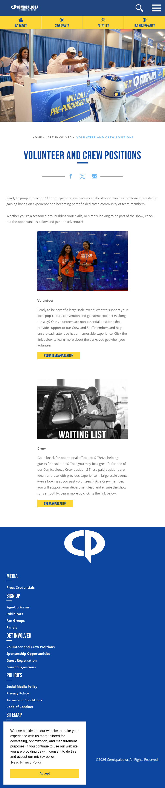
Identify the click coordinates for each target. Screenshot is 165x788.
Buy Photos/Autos (144, 22)
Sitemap (14, 715)
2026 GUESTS (62, 22)
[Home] (22, 8)
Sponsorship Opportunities (28, 653)
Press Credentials (20, 587)
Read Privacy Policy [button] (26, 762)
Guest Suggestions (21, 667)
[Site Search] (139, 8)
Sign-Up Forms (17, 607)
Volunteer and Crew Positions (30, 647)
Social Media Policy (21, 686)
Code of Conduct (19, 706)
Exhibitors (14, 614)
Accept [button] (45, 773)
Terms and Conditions (24, 700)
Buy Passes (21, 22)
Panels (11, 627)
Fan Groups (15, 620)
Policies (14, 675)
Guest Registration (21, 660)
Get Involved (18, 635)
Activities (103, 22)
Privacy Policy (17, 693)
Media (12, 576)
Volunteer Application (58, 355)
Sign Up (13, 596)
